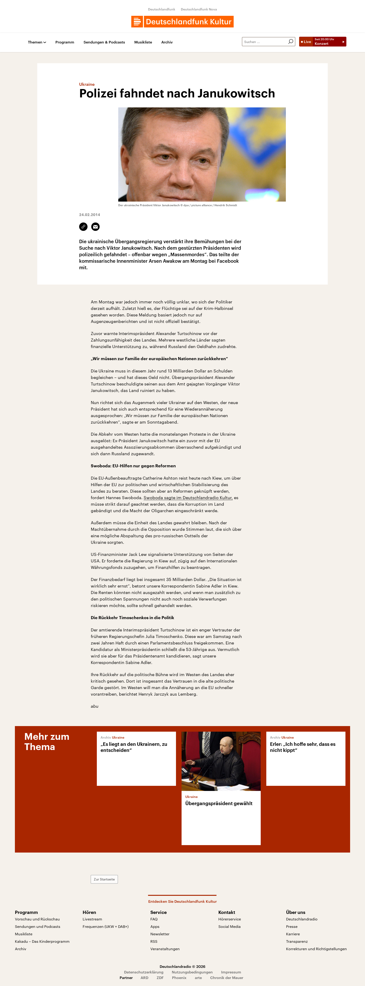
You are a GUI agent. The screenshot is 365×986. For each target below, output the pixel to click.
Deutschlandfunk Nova (199, 9)
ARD (144, 977)
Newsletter (159, 934)
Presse (291, 926)
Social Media (229, 926)
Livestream (92, 919)
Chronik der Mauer (226, 977)
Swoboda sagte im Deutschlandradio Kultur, (188, 497)
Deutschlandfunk (161, 9)
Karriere (293, 934)
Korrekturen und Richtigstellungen (316, 948)
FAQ (154, 919)
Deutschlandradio (302, 919)
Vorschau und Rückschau (37, 919)
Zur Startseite (104, 879)
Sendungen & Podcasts (104, 42)
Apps (154, 926)
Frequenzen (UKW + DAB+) (105, 926)
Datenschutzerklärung (143, 972)
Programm (64, 42)
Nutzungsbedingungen (192, 972)
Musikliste (143, 42)
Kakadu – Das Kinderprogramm (42, 941)
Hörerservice (229, 919)
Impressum (231, 972)
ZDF (160, 977)
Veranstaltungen (165, 948)
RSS (153, 941)
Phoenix (179, 977)
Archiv (167, 42)
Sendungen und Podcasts (37, 926)
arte (198, 977)
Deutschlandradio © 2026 (182, 966)
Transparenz (297, 941)
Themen (35, 42)
